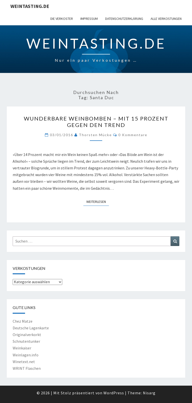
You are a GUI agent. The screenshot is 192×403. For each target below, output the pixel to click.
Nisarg (149, 392)
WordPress (113, 392)
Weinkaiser (22, 347)
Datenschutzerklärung (124, 18)
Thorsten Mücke (95, 135)
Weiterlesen (97, 201)
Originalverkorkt (27, 334)
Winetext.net (24, 361)
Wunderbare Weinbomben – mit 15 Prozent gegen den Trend (96, 121)
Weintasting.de (29, 6)
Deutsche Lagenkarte (31, 327)
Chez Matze (22, 321)
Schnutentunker (26, 341)
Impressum (89, 18)
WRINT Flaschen (27, 368)
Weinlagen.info (25, 354)
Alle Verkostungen (166, 18)
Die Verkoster (61, 18)
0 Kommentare (132, 135)
